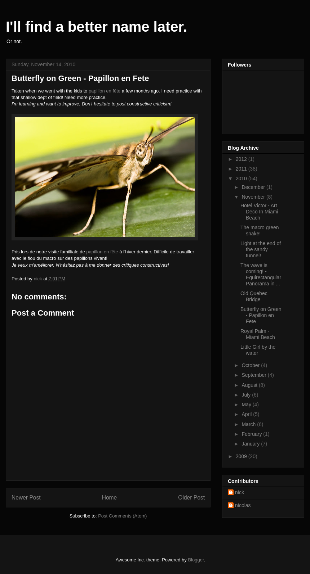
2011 (242, 169)
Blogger (196, 559)
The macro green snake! (259, 230)
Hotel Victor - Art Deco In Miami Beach (259, 212)
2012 (242, 159)
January (251, 444)
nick (239, 492)
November (254, 197)
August (250, 385)
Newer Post (26, 497)
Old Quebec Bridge (253, 296)
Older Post (191, 497)
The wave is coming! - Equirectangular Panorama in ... (260, 274)
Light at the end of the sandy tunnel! (260, 249)
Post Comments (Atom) (122, 516)
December (254, 187)
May (247, 404)
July (247, 395)
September (254, 375)
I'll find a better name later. (96, 27)
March (249, 424)
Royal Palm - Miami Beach (257, 334)
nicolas (243, 505)
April (247, 414)
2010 (242, 178)
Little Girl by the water (257, 350)
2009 (242, 456)
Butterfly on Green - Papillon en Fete (261, 315)
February (252, 434)
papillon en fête (104, 91)
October (251, 365)
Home (109, 497)
